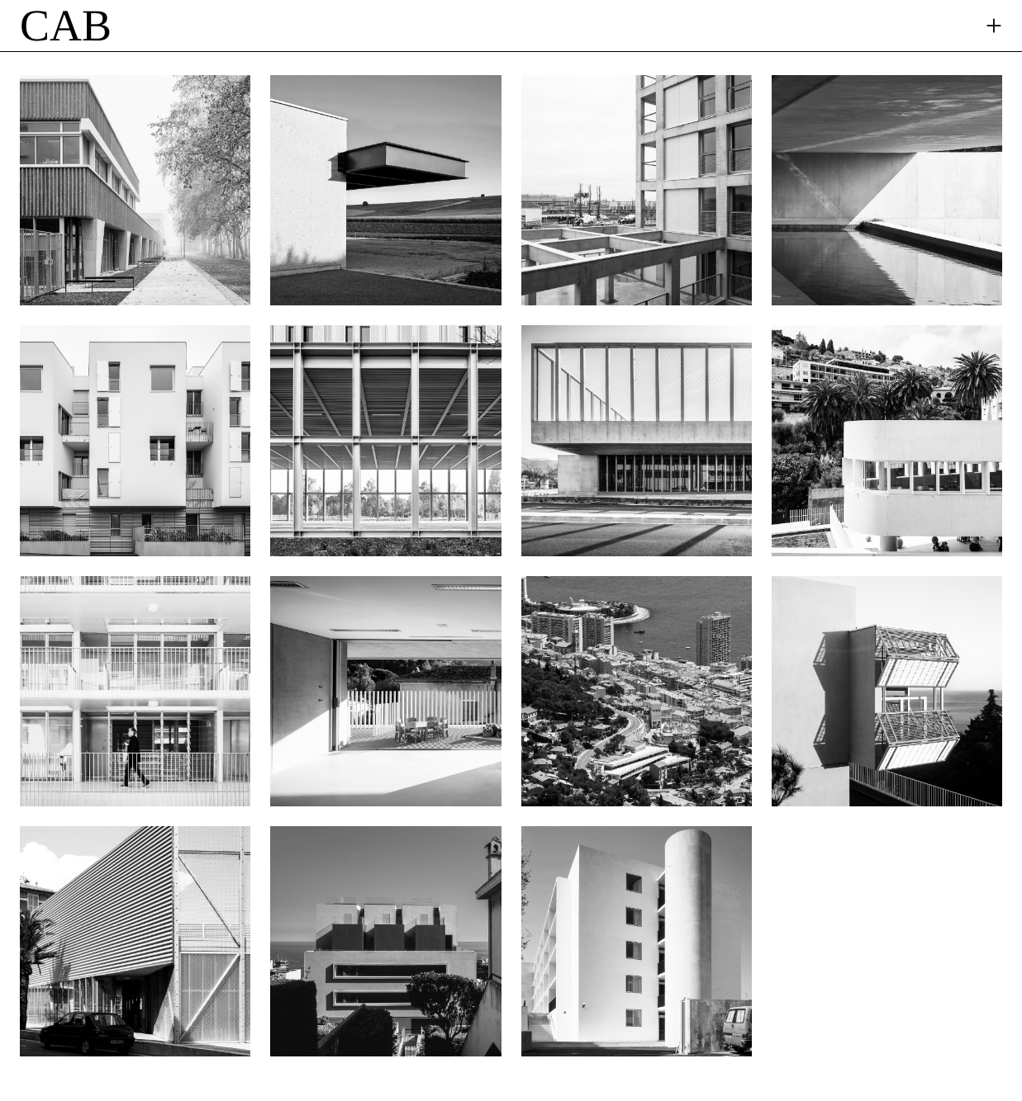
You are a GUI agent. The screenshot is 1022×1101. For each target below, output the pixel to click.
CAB (66, 25)
